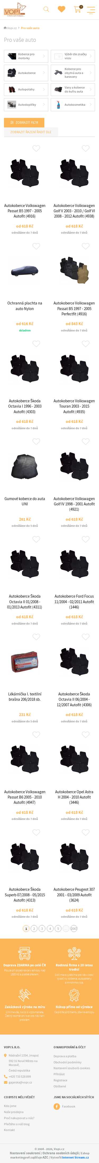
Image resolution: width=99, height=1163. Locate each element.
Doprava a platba (65, 1056)
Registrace (60, 1080)
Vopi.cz (12, 28)
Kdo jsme (10, 1106)
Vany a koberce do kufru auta (69, 89)
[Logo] (15, 10)
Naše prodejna (13, 1112)
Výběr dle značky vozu (70, 56)
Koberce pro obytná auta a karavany (68, 73)
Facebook (68, 1106)
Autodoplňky (21, 105)
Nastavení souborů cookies (72, 1068)
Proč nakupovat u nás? (19, 1118)
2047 (74, 928)
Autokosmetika (70, 104)
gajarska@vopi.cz (20, 1082)
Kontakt (9, 1130)
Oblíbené (60, 1086)
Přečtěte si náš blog (17, 1124)
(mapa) (34, 1055)
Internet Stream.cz (75, 1157)
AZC (45, 1157)
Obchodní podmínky (68, 1062)
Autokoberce (21, 72)
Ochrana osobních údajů (61, 1153)
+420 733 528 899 (20, 1077)
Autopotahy (21, 89)
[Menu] (91, 10)
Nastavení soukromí (25, 1153)
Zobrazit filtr (27, 122)
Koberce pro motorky (21, 56)
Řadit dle (43, 132)
